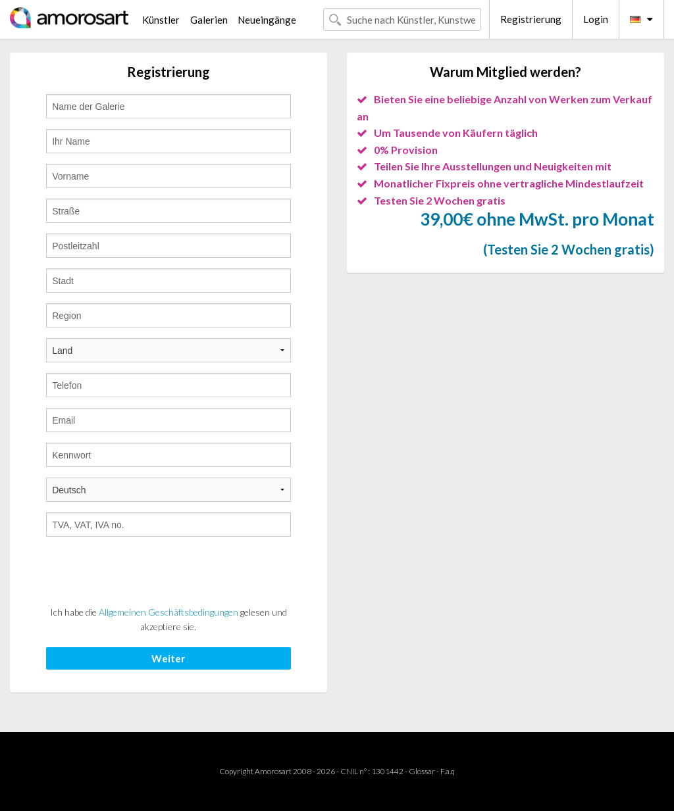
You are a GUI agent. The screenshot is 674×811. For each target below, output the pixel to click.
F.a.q (447, 771)
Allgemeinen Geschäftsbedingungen (168, 612)
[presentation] (146, 573)
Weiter (168, 658)
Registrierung (530, 19)
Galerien (209, 20)
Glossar (422, 771)
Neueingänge (267, 20)
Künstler (161, 20)
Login (595, 19)
